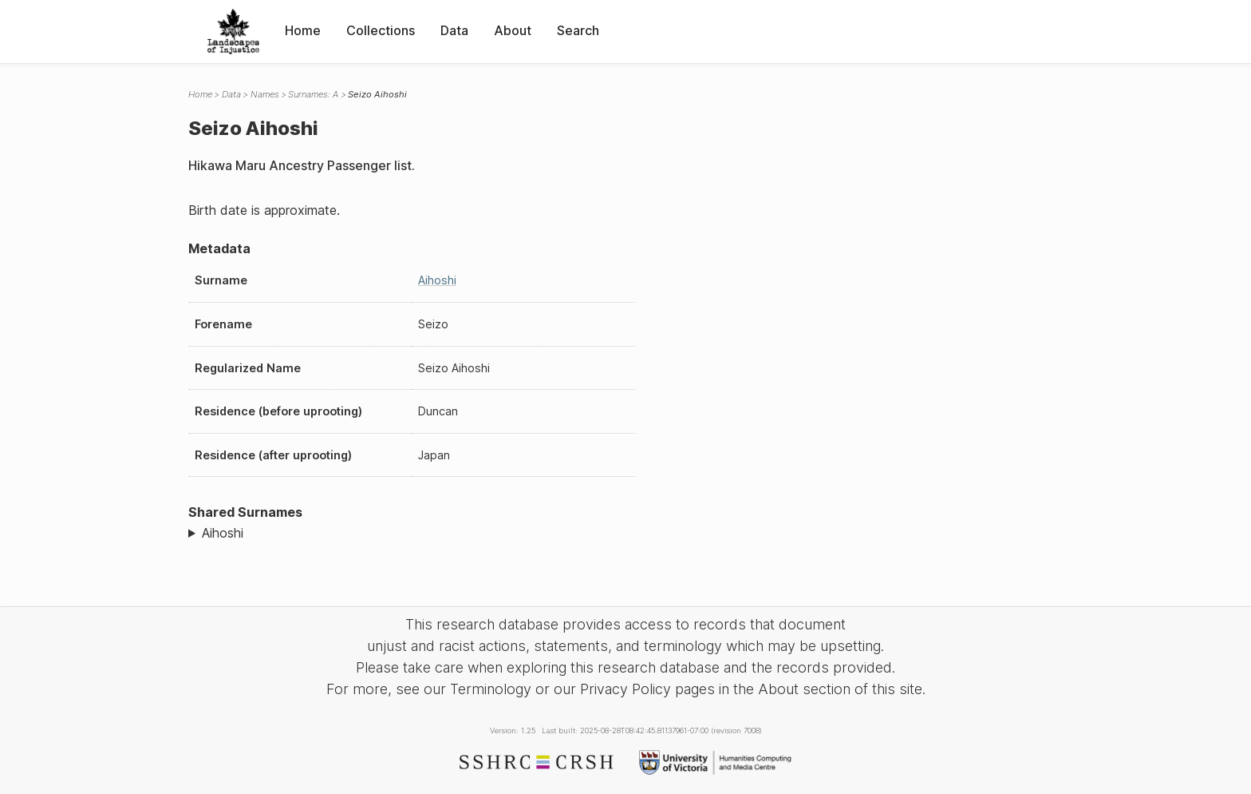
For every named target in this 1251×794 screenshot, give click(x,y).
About (512, 30)
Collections (380, 30)
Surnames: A (313, 94)
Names (265, 94)
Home (303, 30)
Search (578, 30)
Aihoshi (437, 280)
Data (454, 30)
